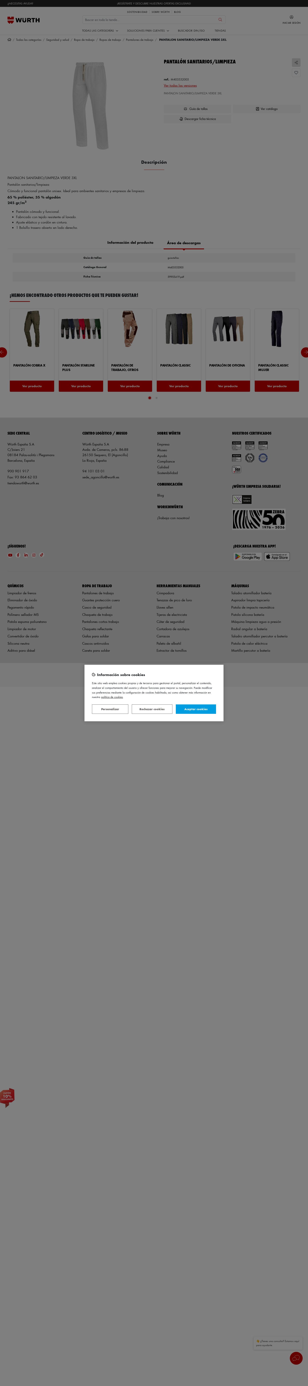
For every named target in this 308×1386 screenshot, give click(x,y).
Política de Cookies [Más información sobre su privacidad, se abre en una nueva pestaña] (112, 697)
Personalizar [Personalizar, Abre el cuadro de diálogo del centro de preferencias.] (110, 709)
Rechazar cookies (151, 709)
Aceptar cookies (195, 709)
